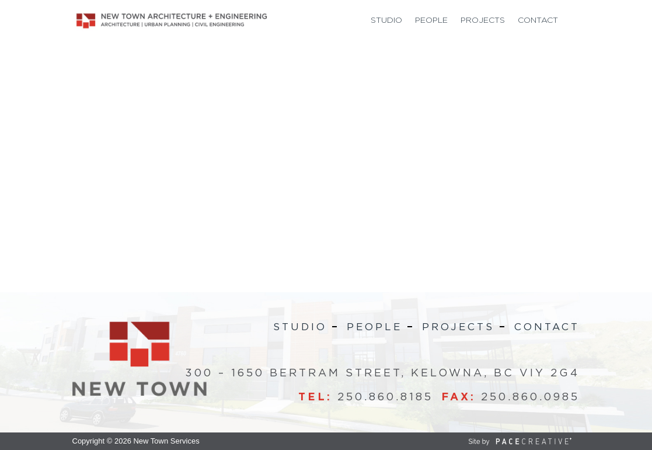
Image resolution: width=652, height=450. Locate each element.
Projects (483, 20)
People (431, 20)
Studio (386, 20)
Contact (538, 20)
